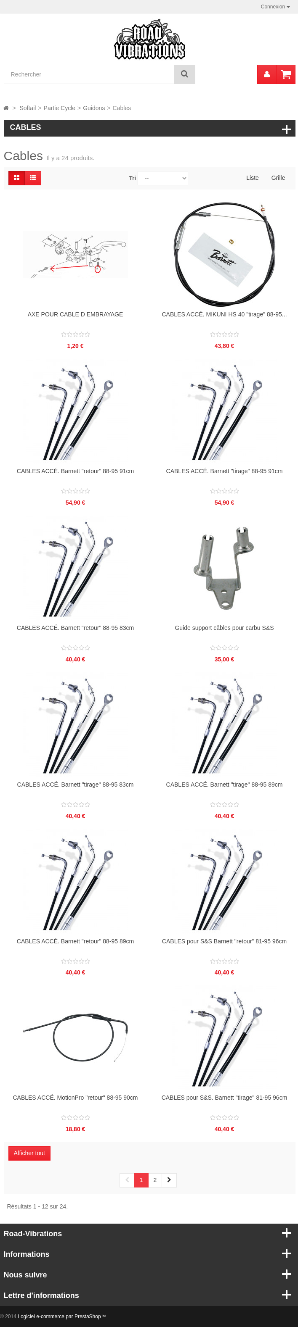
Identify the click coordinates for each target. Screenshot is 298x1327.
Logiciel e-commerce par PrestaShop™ (62, 1316)
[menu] (267, 74)
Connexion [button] (275, 7)
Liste (252, 177)
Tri (132, 178)
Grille (278, 177)
